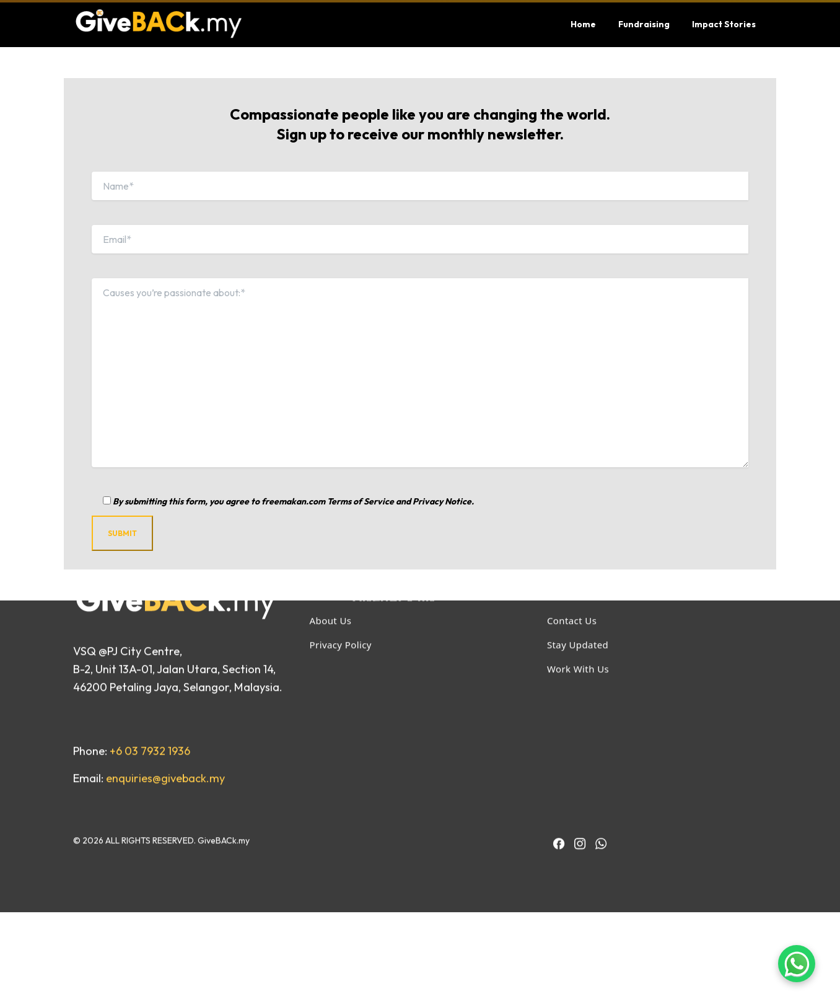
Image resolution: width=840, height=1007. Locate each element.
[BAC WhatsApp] (600, 740)
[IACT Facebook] (558, 740)
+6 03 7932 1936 (150, 648)
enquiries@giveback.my (165, 675)
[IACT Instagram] (579, 740)
